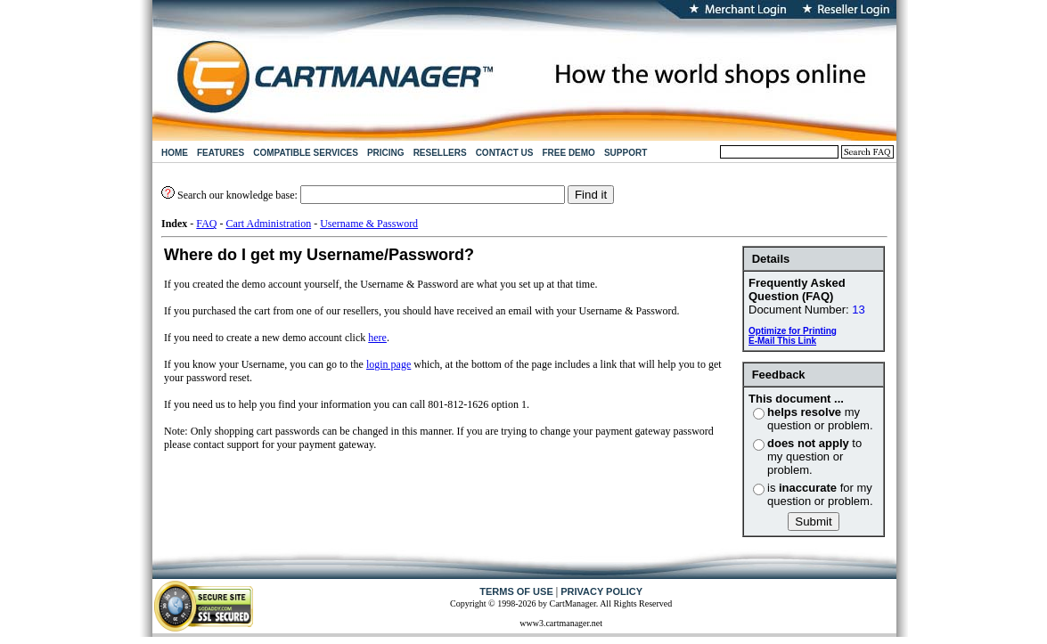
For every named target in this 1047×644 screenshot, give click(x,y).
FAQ (206, 223)
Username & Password (369, 223)
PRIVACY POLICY (601, 591)
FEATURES (220, 153)
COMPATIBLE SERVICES (305, 153)
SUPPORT (625, 153)
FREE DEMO (568, 153)
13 (858, 309)
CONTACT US (505, 153)
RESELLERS (440, 153)
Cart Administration (268, 223)
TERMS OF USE (516, 591)
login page (388, 364)
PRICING (386, 153)
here (377, 337)
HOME (174, 153)
